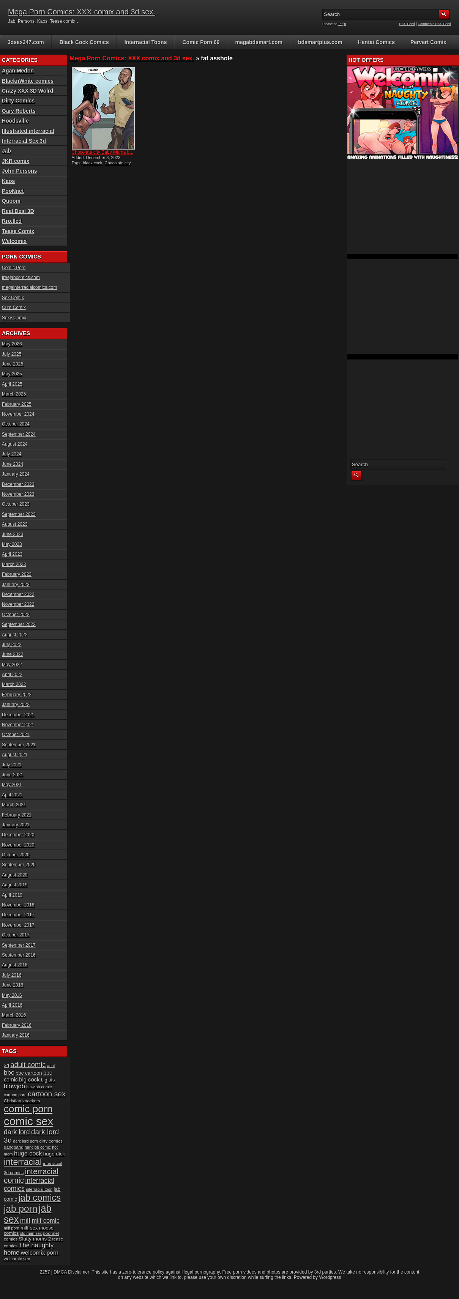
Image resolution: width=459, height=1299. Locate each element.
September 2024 (19, 434)
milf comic (45, 1220)
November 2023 (18, 494)
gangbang (14, 1147)
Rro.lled (12, 221)
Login (342, 24)
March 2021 (14, 804)
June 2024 (12, 464)
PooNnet (13, 191)
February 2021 (17, 815)
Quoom (11, 201)
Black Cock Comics (84, 42)
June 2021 (12, 774)
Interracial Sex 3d (24, 141)
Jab (6, 151)
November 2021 (18, 724)
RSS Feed (407, 24)
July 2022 (11, 644)
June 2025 (12, 364)
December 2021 (18, 714)
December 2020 (18, 834)
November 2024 (18, 414)
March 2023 (14, 564)
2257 (45, 1272)
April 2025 (12, 384)
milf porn (11, 1228)
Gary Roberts (19, 111)
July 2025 (11, 354)
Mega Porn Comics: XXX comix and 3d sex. (81, 12)
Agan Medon (18, 71)
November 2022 (18, 604)
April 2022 (12, 674)
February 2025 (17, 404)
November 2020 (18, 845)
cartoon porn (15, 1094)
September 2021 (19, 744)
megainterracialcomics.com (29, 287)
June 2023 (12, 534)
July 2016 (11, 975)
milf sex (29, 1228)
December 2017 (18, 914)
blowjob (14, 1086)
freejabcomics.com (21, 277)
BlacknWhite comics (28, 81)
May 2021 (12, 784)
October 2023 (16, 504)
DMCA (60, 1272)
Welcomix (14, 241)
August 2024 (14, 444)
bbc (9, 1072)
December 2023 (18, 484)
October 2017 (16, 935)
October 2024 (16, 424)
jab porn (20, 1208)
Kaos (8, 181)
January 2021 (16, 825)
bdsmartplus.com (320, 42)
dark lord (17, 1132)
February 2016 (17, 1025)
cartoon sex (46, 1094)
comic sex (28, 1121)
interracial (23, 1162)
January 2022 (16, 704)
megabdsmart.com (258, 42)
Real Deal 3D (18, 211)
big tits (48, 1080)
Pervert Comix (428, 42)
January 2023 (16, 584)
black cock (92, 163)
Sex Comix (13, 297)
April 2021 (12, 795)
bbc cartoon (29, 1073)
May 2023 (12, 544)
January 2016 (16, 1035)
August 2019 (14, 885)
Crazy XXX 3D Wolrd (27, 91)
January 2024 (16, 474)
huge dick (54, 1154)
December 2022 (18, 594)
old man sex (31, 1233)
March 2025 (14, 394)
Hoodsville (15, 121)
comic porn (28, 1109)
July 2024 (11, 454)
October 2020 (16, 855)
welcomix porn (39, 1252)
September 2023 (19, 514)
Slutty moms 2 (35, 1239)
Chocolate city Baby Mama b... (103, 152)
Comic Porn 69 (200, 42)
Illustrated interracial (28, 131)
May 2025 (12, 374)
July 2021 (11, 765)
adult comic (28, 1065)
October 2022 (16, 614)
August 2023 (14, 524)
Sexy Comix (14, 317)
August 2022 (14, 634)
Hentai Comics (376, 42)
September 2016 (19, 955)
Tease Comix (18, 231)
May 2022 (12, 664)
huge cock (28, 1153)
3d (6, 1065)
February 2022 (17, 694)
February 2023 (17, 574)
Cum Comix (14, 307)
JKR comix (15, 161)
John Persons (19, 171)
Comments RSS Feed (434, 24)
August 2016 (14, 965)
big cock (29, 1080)
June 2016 (12, 985)
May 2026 (12, 344)
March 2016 (14, 1015)
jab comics (39, 1198)
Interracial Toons (146, 42)
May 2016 (12, 995)
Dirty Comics (18, 101)
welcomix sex (17, 1258)
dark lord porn (25, 1141)
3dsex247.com (26, 42)
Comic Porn (14, 267)
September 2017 (19, 945)
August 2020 (14, 875)
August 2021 (14, 754)
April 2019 (12, 895)
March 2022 (14, 684)
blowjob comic (39, 1087)
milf (25, 1220)
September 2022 (19, 624)
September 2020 (19, 864)
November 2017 (18, 925)
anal (51, 1065)
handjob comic (38, 1147)
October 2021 (16, 734)
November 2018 (18, 905)
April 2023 (12, 554)
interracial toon (39, 1189)
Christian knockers (22, 1100)
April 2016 (12, 1005)
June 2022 (12, 654)
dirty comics (50, 1140)
